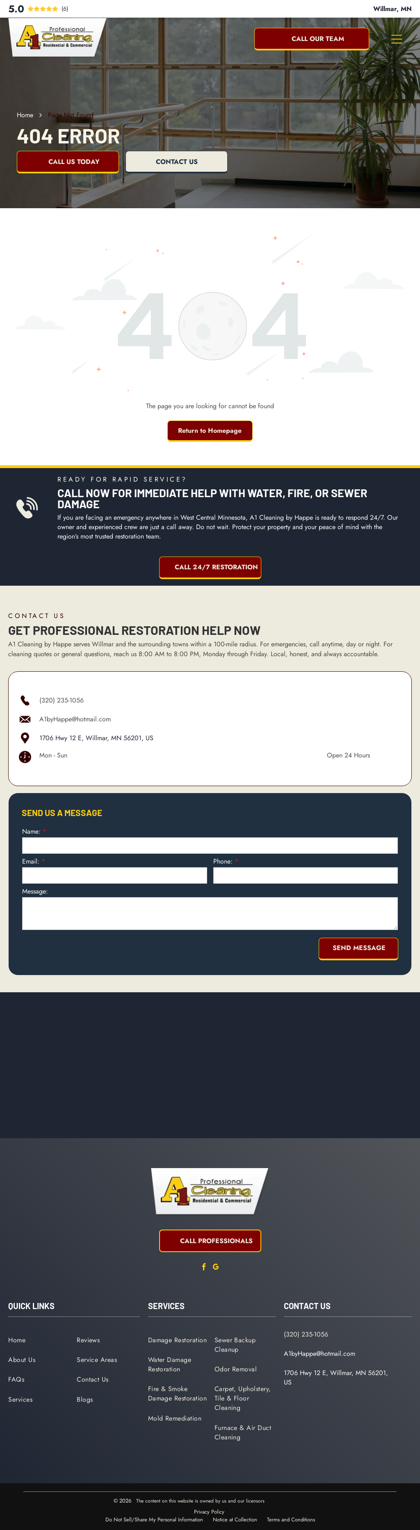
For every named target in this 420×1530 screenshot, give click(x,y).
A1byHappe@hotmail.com (75, 719)
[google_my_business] (216, 1268)
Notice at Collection (235, 1519)
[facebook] (204, 1268)
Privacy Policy (209, 1512)
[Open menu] (396, 39)
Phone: (223, 861)
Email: (30, 861)
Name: (31, 831)
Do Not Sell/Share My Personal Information (154, 1519)
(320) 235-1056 (61, 700)
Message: (35, 891)
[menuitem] (39, 1339)
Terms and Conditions (291, 1519)
